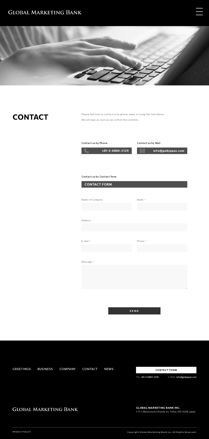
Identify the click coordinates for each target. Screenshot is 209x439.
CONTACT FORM (98, 184)
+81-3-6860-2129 (115, 150)
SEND (134, 310)
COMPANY (67, 369)
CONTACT (89, 369)
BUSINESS (45, 369)
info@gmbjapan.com (168, 150)
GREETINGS (22, 369)
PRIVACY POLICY (22, 432)
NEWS (109, 369)
